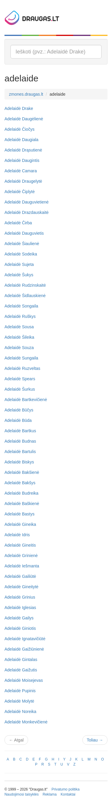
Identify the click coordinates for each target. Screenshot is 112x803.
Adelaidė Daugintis (21, 160)
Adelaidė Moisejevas (23, 680)
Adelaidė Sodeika (20, 254)
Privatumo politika (65, 789)
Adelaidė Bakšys (20, 482)
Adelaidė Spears (19, 378)
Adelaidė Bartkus (20, 430)
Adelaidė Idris (17, 534)
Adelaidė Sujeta (19, 264)
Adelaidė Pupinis (20, 690)
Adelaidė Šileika (19, 337)
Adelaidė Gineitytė (21, 586)
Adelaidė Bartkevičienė (25, 399)
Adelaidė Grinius (19, 597)
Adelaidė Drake (18, 108)
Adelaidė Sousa (19, 326)
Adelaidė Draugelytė (23, 181)
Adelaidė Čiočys (19, 129)
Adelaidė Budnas (20, 441)
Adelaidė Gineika (20, 524)
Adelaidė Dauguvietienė (26, 202)
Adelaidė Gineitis (20, 545)
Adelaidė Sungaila (21, 358)
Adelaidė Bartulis (20, 451)
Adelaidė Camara (20, 170)
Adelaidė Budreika (21, 493)
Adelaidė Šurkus (19, 389)
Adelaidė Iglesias (20, 607)
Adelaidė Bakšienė (21, 472)
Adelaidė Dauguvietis (24, 233)
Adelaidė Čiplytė (19, 191)
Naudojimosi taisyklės (21, 794)
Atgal (16, 740)
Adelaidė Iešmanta (21, 566)
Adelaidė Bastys (19, 514)
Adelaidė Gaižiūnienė (24, 649)
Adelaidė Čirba (18, 222)
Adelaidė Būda (18, 420)
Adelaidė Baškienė (21, 503)
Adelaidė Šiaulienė (21, 243)
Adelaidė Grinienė (21, 555)
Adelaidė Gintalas (20, 659)
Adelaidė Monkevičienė (25, 722)
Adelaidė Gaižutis (20, 670)
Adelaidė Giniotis (20, 628)
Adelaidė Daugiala (21, 139)
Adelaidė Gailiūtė (20, 576)
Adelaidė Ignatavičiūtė (24, 638)
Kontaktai (68, 794)
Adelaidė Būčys (18, 410)
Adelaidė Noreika (20, 711)
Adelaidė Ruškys (20, 316)
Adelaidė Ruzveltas (22, 368)
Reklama (50, 794)
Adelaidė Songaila (21, 306)
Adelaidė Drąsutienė (23, 150)
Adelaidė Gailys (18, 618)
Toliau (95, 740)
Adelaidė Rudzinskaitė (25, 285)
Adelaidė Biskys (19, 462)
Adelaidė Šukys (18, 274)
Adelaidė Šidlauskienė (25, 295)
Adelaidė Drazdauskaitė (26, 212)
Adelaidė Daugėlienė (23, 118)
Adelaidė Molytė (19, 701)
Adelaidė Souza (19, 347)
